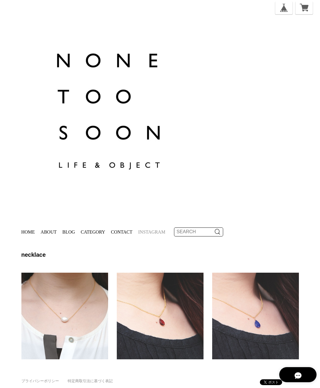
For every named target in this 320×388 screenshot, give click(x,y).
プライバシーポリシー (40, 381)
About (49, 231)
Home (28, 231)
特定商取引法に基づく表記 (90, 381)
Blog (68, 231)
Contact (121, 231)
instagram (151, 231)
